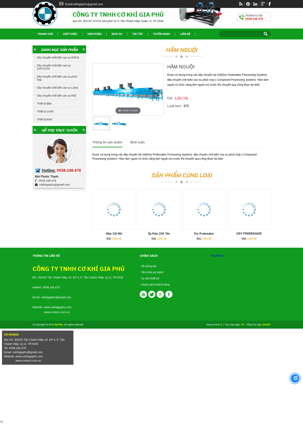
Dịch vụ (117, 33)
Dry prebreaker (204, 233)
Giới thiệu (70, 33)
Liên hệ (185, 33)
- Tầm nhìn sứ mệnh (152, 272)
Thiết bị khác (44, 119)
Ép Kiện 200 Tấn (159, 233)
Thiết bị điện (44, 103)
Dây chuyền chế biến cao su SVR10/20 (54, 67)
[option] (101, 123)
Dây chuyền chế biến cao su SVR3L (58, 57)
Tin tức (137, 33)
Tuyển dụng (161, 33)
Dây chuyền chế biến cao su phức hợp (57, 78)
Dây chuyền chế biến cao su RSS (56, 95)
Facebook (217, 255)
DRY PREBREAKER (249, 233)
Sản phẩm (94, 33)
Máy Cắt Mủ (114, 233)
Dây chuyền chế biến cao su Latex (57, 87)
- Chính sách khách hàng (155, 284)
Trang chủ (45, 33)
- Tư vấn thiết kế (149, 278)
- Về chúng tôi (148, 266)
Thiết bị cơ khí (45, 111)
